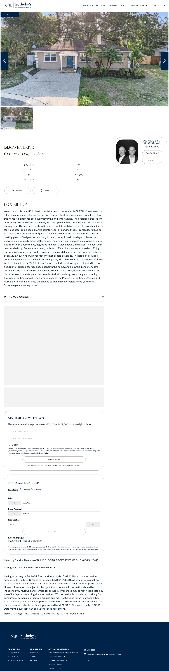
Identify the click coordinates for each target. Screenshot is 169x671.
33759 (61, 613)
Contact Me (153, 153)
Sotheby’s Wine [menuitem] (55, 664)
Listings (18, 613)
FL (27, 613)
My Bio (152, 161)
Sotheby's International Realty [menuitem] (63, 653)
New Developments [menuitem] (107, 6)
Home (7, 613)
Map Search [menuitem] (13, 653)
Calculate (54, 532)
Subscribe (54, 459)
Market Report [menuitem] (140, 6)
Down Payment (15, 509)
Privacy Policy (43, 453)
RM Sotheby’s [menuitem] (54, 668)
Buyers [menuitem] (33, 657)
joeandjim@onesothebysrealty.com (102, 654)
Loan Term (13, 490)
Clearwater (49, 613)
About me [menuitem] (34, 653)
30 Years (25, 489)
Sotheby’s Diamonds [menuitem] (57, 661)
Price (10, 498)
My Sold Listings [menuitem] (15, 661)
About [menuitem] (125, 6)
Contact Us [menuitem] (158, 6)
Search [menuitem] (86, 6)
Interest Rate (14, 520)
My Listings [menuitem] (13, 657)
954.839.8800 (152, 146)
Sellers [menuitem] (33, 661)
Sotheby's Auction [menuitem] (56, 657)
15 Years (36, 489)
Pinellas (35, 613)
